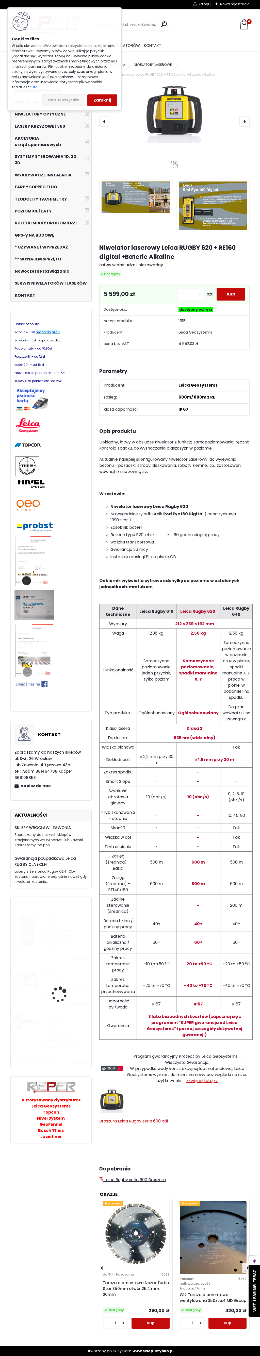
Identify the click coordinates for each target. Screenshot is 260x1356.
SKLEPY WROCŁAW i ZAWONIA (42, 827)
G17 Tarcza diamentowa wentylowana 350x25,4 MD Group (213, 1297)
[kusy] (191, 294)
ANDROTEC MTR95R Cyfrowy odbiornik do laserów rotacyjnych (62, 1041)
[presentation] (104, 122)
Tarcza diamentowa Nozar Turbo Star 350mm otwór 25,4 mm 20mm (136, 1288)
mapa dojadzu (48, 340)
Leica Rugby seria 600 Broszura (132, 1180)
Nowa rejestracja (235, 4)
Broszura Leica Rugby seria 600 (130, 1121)
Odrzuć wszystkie (63, 100)
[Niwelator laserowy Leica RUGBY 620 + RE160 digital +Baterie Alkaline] (174, 112)
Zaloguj (205, 4)
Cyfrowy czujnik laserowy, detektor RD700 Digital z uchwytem (60, 938)
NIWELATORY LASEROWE (153, 64)
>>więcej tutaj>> (202, 1081)
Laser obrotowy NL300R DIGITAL (64, 992)
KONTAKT (152, 45)
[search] (164, 24)
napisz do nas (36, 786)
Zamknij (102, 100)
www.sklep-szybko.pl (153, 1350)
